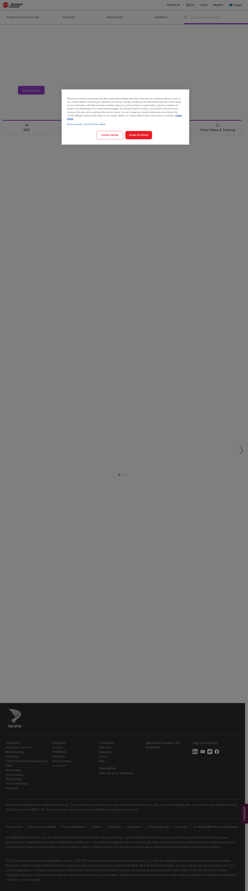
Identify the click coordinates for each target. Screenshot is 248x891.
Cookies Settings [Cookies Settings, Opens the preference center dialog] (109, 135)
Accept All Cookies (138, 135)
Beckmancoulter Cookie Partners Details (86, 124)
